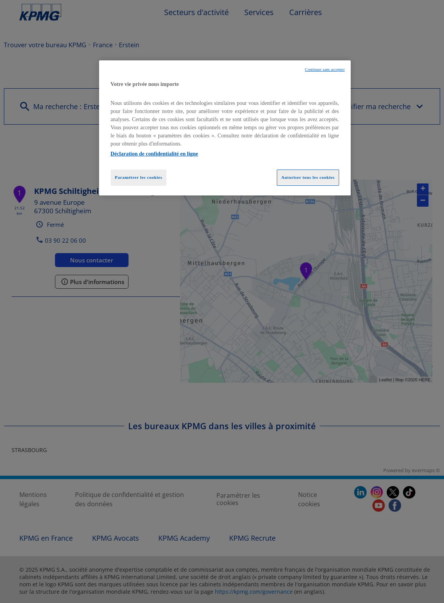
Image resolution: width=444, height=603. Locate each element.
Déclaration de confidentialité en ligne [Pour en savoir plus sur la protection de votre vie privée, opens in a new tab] (154, 154)
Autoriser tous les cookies (307, 177)
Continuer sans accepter (325, 69)
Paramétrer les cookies (139, 177)
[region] (225, 128)
